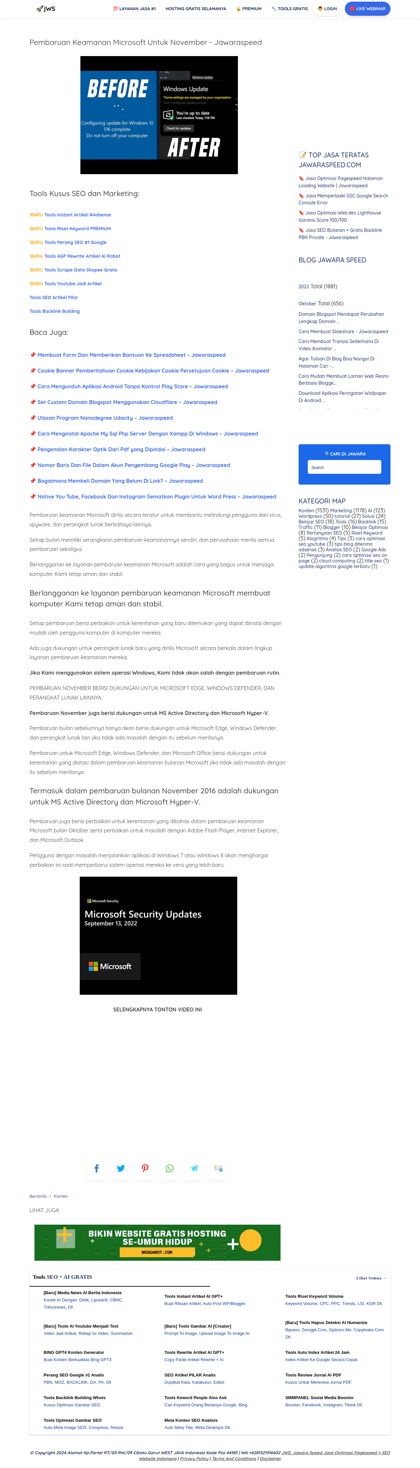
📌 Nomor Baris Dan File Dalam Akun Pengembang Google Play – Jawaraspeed (130, 465)
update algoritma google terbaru (334, 566)
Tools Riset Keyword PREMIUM (70, 229)
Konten (306, 511)
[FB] (97, 1171)
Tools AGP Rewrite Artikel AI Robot (75, 256)
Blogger (331, 527)
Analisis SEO (338, 550)
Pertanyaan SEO (323, 533)
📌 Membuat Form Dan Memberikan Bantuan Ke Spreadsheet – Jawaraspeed (128, 355)
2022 (304, 287)
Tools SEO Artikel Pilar (54, 297)
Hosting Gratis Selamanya (196, 8)
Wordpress (310, 516)
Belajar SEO (311, 522)
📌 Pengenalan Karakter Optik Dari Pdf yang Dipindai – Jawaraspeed (117, 449)
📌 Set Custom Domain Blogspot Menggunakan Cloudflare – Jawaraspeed (123, 402)
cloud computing (336, 561)
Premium (249, 8)
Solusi (368, 516)
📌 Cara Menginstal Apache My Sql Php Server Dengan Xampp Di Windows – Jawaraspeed (144, 433)
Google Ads (373, 550)
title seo (373, 561)
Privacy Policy (194, 1458)
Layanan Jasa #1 (134, 8)
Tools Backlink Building (55, 311)
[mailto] (218, 1171)
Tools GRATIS (289, 8)
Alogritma (316, 538)
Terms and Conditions (234, 1458)
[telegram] (194, 1171)
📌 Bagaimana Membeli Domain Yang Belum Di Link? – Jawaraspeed (116, 481)
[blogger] (121, 1171)
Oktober (307, 304)
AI (369, 511)
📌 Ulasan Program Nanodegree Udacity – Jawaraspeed (101, 418)
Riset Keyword (366, 533)
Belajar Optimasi (369, 527)
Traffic (306, 527)
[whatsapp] (170, 1171)
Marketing (340, 511)
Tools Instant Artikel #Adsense (70, 215)
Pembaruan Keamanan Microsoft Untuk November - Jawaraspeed (146, 42)
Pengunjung (318, 555)
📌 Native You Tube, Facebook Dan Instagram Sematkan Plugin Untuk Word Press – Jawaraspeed (153, 496)
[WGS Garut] (157, 1261)
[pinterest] (145, 1171)
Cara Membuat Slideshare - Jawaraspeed (343, 331)
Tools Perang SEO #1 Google (68, 242)
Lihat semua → (371, 1278)
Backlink (366, 522)
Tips (341, 538)
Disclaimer (270, 1458)
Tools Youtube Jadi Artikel (66, 284)
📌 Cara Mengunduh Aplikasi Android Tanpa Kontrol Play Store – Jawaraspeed (129, 386)
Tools (340, 522)
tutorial (341, 516)
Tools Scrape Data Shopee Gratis (73, 270)
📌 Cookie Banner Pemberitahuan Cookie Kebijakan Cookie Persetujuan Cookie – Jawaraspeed (149, 370)
